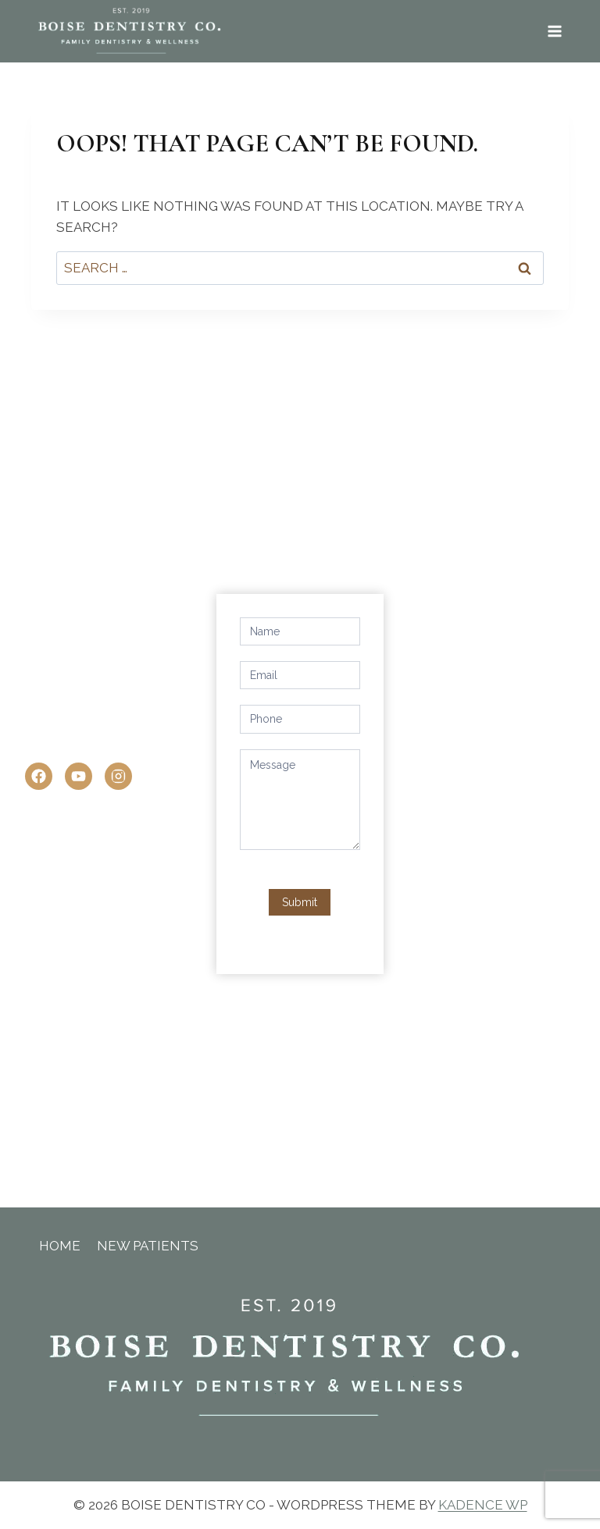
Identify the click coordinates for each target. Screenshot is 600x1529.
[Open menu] (554, 31)
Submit (299, 902)
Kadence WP (482, 1505)
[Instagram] (118, 776)
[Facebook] (38, 776)
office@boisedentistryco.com (140, 744)
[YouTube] (78, 776)
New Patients (147, 1245)
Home (59, 1245)
